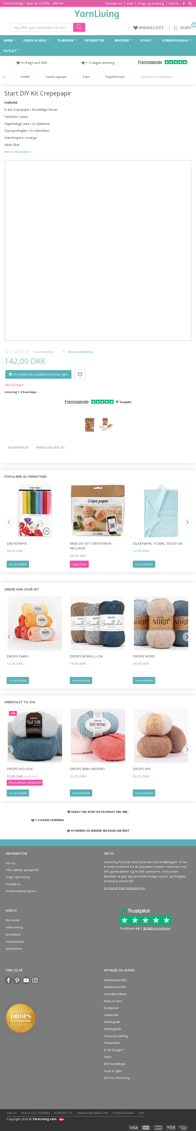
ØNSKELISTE (149, 27)
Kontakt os (114, 3)
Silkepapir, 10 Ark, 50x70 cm (157, 543)
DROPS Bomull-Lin (86, 656)
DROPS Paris (17, 656)
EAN (130, 3)
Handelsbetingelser (92, 1113)
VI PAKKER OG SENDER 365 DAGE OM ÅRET (100, 831)
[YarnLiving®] (97, 13)
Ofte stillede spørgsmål (22, 870)
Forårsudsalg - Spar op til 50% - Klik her (33, 3)
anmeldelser (44, 352)
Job (141, 1113)
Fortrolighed (123, 1113)
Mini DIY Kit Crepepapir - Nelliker (92, 545)
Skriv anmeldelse (80, 352)
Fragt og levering (151, 3)
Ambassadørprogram (21, 891)
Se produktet (18, 564)
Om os (174, 3)
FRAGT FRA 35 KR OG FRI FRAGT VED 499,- (100, 812)
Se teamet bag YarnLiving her (124, 888)
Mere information (17, 151)
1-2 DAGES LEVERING (49, 820)
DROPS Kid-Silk (20, 768)
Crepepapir (17, 543)
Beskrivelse (18, 447)
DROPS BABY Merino (87, 768)
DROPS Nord (144, 656)
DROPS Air (141, 768)
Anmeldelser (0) (50, 447)
